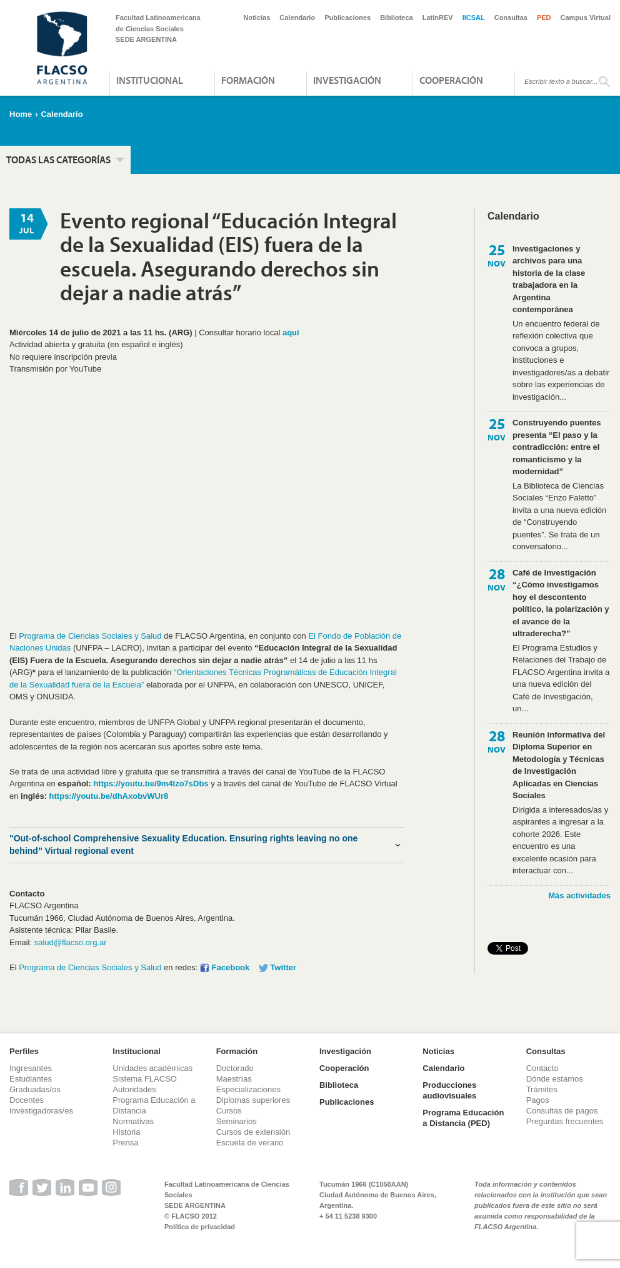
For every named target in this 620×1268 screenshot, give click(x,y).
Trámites (542, 1089)
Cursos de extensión (253, 1132)
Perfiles (24, 1051)
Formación (248, 80)
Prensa (125, 1142)
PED (544, 17)
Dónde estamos (554, 1078)
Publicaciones (347, 17)
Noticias (257, 17)
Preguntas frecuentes (565, 1121)
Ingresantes (30, 1068)
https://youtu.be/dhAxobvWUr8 (109, 796)
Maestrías (234, 1078)
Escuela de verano (250, 1142)
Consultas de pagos (562, 1110)
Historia (126, 1132)
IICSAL (473, 17)
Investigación (347, 80)
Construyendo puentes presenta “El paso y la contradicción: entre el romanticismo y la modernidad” (556, 447)
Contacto (542, 1068)
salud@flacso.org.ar (70, 942)
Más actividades (579, 895)
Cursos (229, 1110)
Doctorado (235, 1068)
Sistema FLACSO (144, 1078)
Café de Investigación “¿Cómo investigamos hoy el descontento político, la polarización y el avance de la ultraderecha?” (560, 603)
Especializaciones (248, 1089)
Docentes (26, 1100)
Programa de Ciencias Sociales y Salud (90, 636)
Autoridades (134, 1089)
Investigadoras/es (41, 1110)
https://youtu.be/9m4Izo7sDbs (150, 783)
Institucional (149, 80)
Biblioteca (396, 17)
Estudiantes (30, 1078)
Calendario (297, 17)
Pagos (537, 1100)
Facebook (231, 967)
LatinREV (437, 17)
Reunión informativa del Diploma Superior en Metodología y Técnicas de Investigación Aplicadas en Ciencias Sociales (558, 765)
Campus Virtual (586, 17)
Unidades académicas (152, 1068)
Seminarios (236, 1121)
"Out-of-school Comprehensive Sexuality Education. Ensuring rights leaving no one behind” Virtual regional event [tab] (183, 844)
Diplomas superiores (253, 1100)
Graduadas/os (35, 1089)
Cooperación (451, 80)
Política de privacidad (199, 1226)
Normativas (133, 1121)
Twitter (283, 967)
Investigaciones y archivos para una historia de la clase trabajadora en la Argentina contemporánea (548, 279)
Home (20, 114)
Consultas (511, 17)
